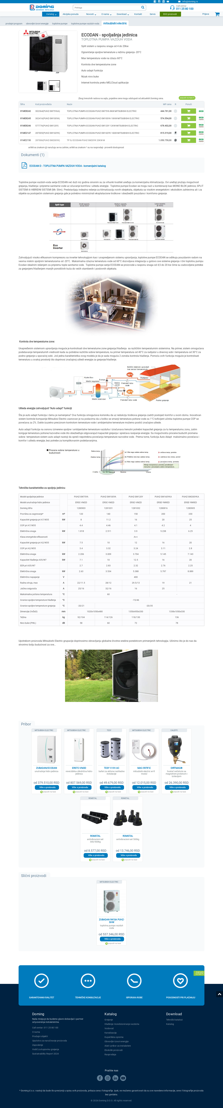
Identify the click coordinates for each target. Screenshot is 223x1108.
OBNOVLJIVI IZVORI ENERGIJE (37, 23)
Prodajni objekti (40, 1036)
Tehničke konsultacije (88, 997)
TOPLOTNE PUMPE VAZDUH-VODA (85, 23)
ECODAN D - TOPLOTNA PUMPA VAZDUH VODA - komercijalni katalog (67, 165)
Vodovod (109, 1028)
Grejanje (109, 1019)
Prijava (205, 14)
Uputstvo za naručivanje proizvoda (49, 1040)
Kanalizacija (111, 1033)
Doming (38, 1014)
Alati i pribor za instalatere (118, 1046)
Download (122, 14)
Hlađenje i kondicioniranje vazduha (122, 1024)
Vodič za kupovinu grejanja (45, 1049)
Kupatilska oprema (114, 1037)
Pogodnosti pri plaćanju (180, 997)
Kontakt (138, 14)
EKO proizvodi (170, 14)
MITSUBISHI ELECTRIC (115, 23)
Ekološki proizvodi (113, 1050)
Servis (152, 14)
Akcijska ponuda (71, 14)
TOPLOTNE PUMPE (59, 23)
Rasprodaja (110, 1054)
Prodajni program (14, 23)
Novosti (90, 14)
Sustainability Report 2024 (45, 1053)
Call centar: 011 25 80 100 (45, 1027)
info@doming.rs (188, 1)
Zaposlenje (37, 1045)
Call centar (181, 7)
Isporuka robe (134, 997)
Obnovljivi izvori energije (117, 1041)
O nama (105, 14)
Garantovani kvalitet (41, 997)
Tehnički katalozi (174, 1019)
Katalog (50, 14)
